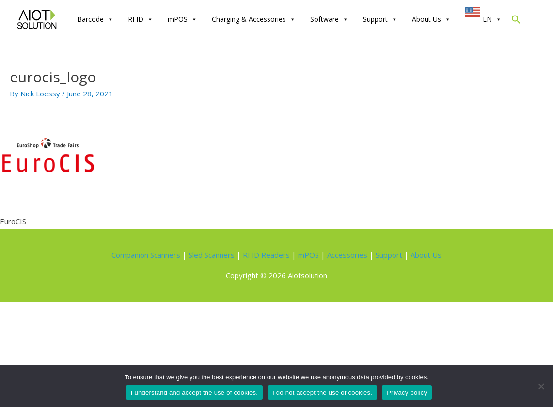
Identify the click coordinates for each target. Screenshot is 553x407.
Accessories (347, 255)
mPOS (182, 19)
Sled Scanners (212, 255)
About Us (431, 19)
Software (329, 19)
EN (492, 19)
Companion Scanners (145, 255)
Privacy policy (407, 392)
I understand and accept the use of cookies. (194, 392)
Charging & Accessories (254, 19)
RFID (140, 19)
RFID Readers (266, 255)
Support (380, 19)
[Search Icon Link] (516, 21)
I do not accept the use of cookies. (322, 392)
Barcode (95, 19)
